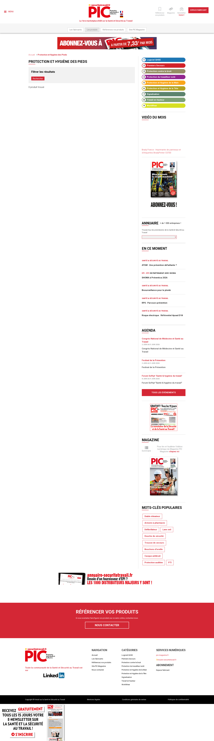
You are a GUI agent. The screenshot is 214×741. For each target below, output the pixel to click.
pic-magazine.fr (162, 655)
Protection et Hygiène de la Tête (160, 88)
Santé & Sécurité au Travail (155, 261)
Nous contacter (107, 625)
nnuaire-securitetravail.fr (166, 660)
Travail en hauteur (153, 100)
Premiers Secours (153, 65)
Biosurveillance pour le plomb (156, 290)
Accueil (32, 55)
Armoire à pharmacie (155, 523)
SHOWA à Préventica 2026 (154, 277)
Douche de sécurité (154, 536)
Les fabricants (75, 30)
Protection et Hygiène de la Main (160, 82)
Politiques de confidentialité (178, 700)
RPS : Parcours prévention (154, 303)
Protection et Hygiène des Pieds (52, 55)
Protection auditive (154, 562)
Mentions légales (93, 700)
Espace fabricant (198, 10)
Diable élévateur (152, 516)
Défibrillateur (151, 529)
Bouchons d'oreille (154, 549)
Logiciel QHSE (151, 60)
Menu (9, 11)
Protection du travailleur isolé (158, 77)
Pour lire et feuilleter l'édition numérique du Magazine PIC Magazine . (169, 449)
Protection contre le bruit (156, 71)
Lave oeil (167, 529)
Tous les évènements (163, 392)
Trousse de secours (154, 543)
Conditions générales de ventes (134, 700)
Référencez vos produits (113, 30)
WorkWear (149, 105)
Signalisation (150, 94)
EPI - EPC (146, 273)
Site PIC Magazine (137, 30)
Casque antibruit (152, 556)
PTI (170, 562)
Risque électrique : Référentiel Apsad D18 (162, 315)
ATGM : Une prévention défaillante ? (159, 265)
